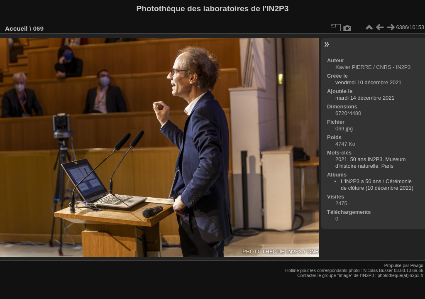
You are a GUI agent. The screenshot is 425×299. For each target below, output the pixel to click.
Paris (387, 166)
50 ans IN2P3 (366, 159)
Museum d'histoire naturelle (370, 162)
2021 (341, 159)
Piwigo (416, 265)
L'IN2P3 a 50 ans (361, 181)
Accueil (16, 28)
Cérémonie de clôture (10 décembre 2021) (377, 184)
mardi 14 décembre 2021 (364, 98)
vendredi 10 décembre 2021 (368, 82)
